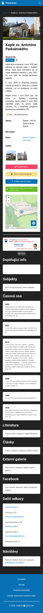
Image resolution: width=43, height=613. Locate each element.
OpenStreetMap (32, 228)
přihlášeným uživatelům (14, 563)
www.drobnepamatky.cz (15, 536)
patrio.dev (28, 606)
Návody (21, 585)
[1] (17, 386)
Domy (5, 13)
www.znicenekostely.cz (14, 517)
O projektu (21, 579)
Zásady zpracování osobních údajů (21, 596)
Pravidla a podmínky (21, 590)
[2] (16, 316)
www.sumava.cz (11, 507)
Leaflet (12, 228)
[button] (40, 3)
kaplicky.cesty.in (11, 526)
